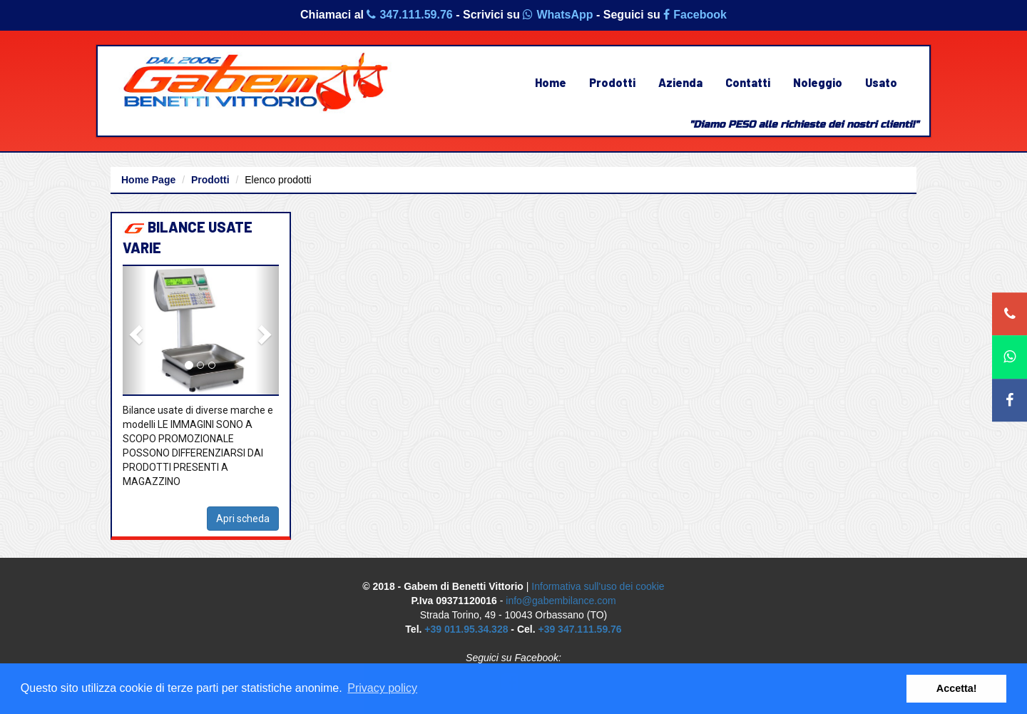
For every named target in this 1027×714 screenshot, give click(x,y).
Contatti (747, 82)
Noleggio (817, 82)
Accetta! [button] (956, 688)
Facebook (695, 15)
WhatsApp (558, 15)
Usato (881, 82)
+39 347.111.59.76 (579, 629)
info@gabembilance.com (560, 600)
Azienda (680, 82)
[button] (134, 330)
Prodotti (612, 82)
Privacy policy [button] (382, 688)
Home (550, 82)
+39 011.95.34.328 (466, 629)
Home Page (148, 179)
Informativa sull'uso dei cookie (597, 586)
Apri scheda (243, 518)
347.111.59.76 (409, 15)
